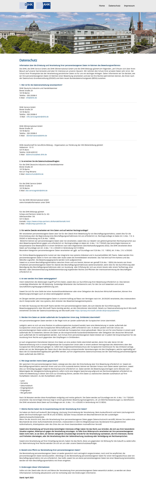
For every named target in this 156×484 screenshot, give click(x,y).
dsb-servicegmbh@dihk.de (36, 190)
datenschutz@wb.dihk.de (36, 154)
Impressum (129, 5)
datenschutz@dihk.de (34, 174)
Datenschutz (114, 5)
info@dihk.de (31, 98)
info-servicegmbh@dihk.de (37, 117)
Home (102, 5)
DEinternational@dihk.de (37, 135)
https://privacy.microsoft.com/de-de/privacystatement (97, 310)
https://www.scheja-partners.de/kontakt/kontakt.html (48, 221)
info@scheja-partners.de (36, 223)
